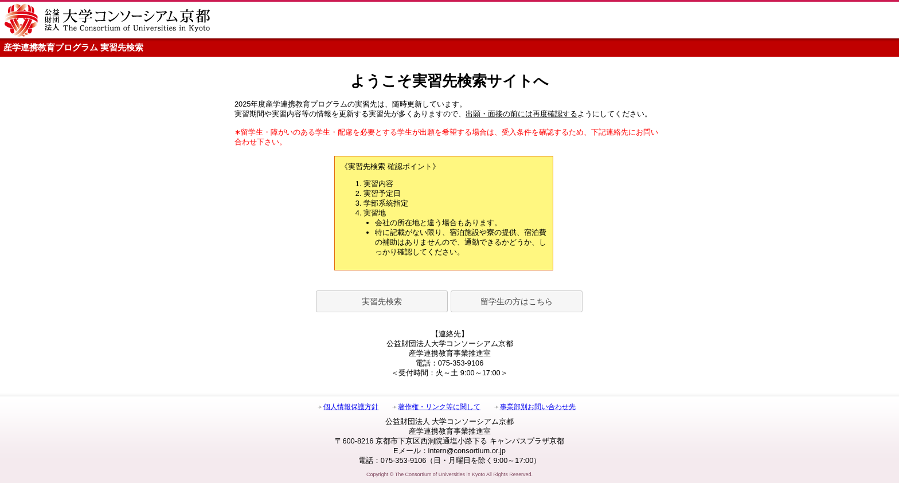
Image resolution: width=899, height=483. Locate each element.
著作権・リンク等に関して (439, 406)
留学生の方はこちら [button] (516, 301)
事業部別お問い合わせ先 (538, 406)
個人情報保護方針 (350, 406)
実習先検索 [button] (382, 301)
